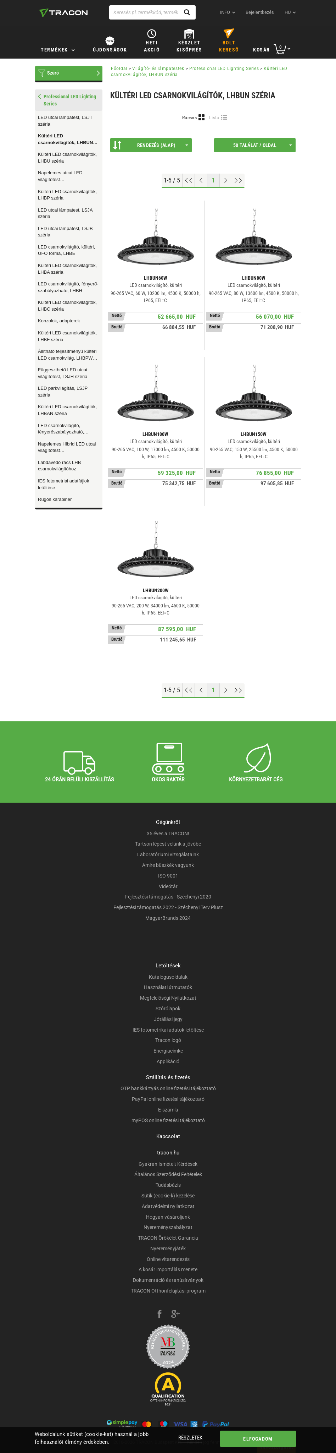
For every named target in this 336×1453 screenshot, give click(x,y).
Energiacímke (168, 1051)
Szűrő (53, 73)
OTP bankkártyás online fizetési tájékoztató (168, 1088)
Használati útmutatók (168, 987)
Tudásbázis (168, 1185)
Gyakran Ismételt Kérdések (168, 1164)
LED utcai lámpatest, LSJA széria (65, 213)
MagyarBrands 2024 (168, 918)
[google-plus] (175, 1315)
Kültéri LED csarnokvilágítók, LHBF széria (67, 336)
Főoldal (119, 68)
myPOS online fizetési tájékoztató (168, 1120)
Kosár (261, 50)
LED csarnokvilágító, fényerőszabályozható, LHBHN (61, 429)
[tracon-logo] (63, 13)
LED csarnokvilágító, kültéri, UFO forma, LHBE (66, 250)
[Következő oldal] (226, 180)
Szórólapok (168, 1008)
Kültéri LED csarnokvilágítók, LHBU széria (67, 158)
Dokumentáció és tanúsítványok (168, 1280)
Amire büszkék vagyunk (168, 865)
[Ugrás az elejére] (189, 180)
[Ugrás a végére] (238, 180)
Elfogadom (258, 1439)
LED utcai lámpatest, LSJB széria (65, 232)
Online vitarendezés (168, 1259)
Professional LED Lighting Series (224, 68)
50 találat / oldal (262, 145)
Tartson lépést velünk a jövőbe (168, 844)
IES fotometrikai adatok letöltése (168, 1030)
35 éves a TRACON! (168, 833)
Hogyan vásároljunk (168, 1217)
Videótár (168, 886)
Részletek (190, 1438)
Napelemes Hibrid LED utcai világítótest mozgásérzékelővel (67, 447)
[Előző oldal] (201, 180)
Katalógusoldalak (168, 977)
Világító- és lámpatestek (158, 68)
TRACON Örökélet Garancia (168, 1238)
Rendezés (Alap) (150, 145)
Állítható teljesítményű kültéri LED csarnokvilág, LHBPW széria (67, 355)
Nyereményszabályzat (168, 1227)
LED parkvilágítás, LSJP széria (63, 392)
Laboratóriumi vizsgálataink (168, 854)
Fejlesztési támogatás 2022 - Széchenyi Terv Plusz (168, 907)
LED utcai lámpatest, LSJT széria (65, 121)
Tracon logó (168, 1040)
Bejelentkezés (260, 12)
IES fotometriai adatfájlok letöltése (63, 484)
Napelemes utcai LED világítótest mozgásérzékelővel (60, 176)
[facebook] (159, 1315)
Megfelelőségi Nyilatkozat (168, 998)
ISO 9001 (168, 876)
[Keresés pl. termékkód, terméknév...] (152, 12)
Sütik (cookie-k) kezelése (168, 1195)
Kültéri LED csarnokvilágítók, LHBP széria (67, 195)
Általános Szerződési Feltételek (168, 1174)
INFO (225, 12)
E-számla (168, 1110)
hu (288, 12)
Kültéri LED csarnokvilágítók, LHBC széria (67, 306)
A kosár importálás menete (168, 1269)
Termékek (54, 50)
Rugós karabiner (55, 499)
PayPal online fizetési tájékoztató (168, 1099)
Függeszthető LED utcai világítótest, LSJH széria (62, 373)
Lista (214, 117)
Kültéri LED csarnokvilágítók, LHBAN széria (67, 410)
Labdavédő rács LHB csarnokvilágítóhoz (59, 466)
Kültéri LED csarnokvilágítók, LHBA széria (67, 269)
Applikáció (168, 1061)
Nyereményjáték (168, 1248)
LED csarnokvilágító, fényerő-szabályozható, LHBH (68, 287)
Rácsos (189, 117)
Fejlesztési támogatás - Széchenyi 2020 (168, 897)
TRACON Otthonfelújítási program (168, 1291)
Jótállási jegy (168, 1019)
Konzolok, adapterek (59, 320)
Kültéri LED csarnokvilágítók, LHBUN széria (65, 139)
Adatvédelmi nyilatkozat (168, 1206)
